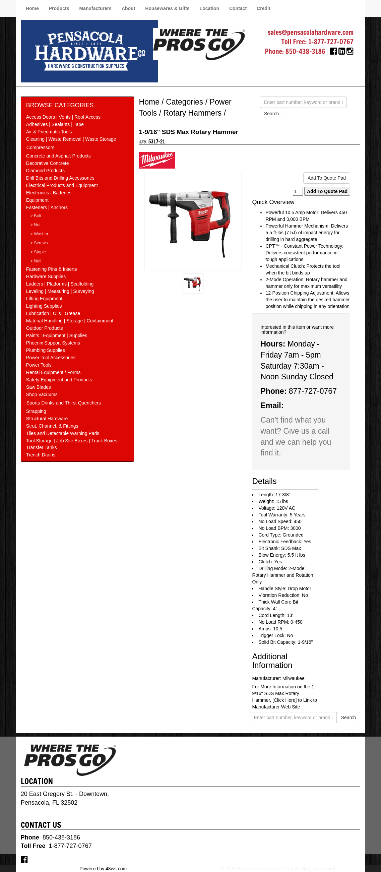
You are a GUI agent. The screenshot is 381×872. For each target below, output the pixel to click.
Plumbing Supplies (45, 350)
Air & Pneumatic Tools (49, 131)
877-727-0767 (313, 391)
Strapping (36, 411)
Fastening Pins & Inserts (51, 269)
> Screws (39, 243)
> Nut (35, 225)
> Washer (39, 234)
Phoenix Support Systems (53, 343)
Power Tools (39, 365)
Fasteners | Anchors (47, 207)
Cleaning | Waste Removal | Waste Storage (71, 139)
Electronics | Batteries (48, 192)
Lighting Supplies (44, 306)
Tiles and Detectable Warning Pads (62, 433)
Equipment (37, 200)
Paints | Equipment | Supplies (56, 335)
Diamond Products (45, 170)
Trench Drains (40, 454)
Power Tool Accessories (51, 357)
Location (209, 8)
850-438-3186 (305, 51)
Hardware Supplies (46, 276)
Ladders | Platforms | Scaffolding (60, 284)
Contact (238, 8)
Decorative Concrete (47, 163)
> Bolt (35, 215)
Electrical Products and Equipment (62, 185)
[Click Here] (284, 700)
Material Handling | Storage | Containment (69, 320)
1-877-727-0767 (331, 42)
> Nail (35, 261)
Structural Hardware (47, 418)
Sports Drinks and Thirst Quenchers (63, 403)
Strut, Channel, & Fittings (52, 426)
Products (59, 8)
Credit (263, 8)
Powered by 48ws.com (103, 868)
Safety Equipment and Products (59, 379)
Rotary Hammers (192, 113)
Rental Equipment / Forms (53, 372)
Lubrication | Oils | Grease (53, 313)
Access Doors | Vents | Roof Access (63, 117)
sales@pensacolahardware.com (311, 32)
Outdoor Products (44, 328)
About (128, 8)
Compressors (40, 147)
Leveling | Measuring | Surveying (60, 291)
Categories (184, 102)
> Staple (38, 252)
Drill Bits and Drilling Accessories (60, 178)
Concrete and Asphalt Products (58, 156)
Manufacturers (95, 8)
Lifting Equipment (44, 298)
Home (32, 8)
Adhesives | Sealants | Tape (55, 124)
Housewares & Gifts (167, 8)
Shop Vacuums (42, 394)
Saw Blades (38, 387)
